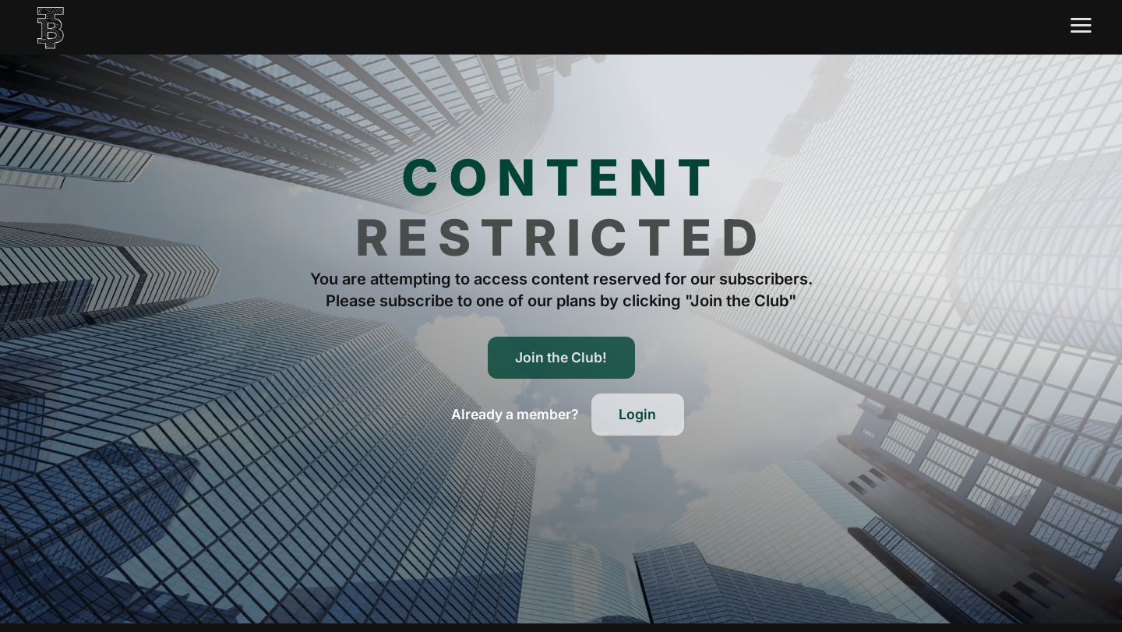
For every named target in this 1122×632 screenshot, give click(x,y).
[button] (515, 414)
